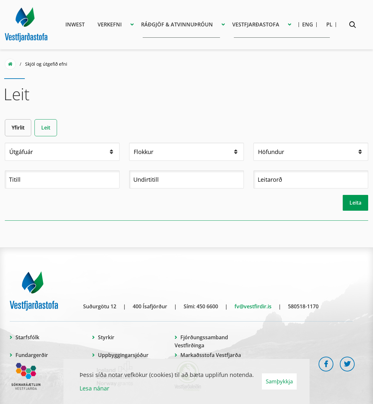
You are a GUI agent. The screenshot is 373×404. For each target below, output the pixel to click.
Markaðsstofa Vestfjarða (210, 355)
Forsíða (10, 64)
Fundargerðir (31, 355)
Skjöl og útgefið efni (46, 64)
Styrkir (106, 337)
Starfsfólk (27, 337)
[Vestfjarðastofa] (26, 23)
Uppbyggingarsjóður (123, 355)
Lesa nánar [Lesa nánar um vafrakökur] (94, 388)
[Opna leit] (352, 25)
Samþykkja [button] (279, 381)
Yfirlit (18, 127)
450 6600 (207, 306)
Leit (45, 127)
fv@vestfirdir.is (253, 306)
